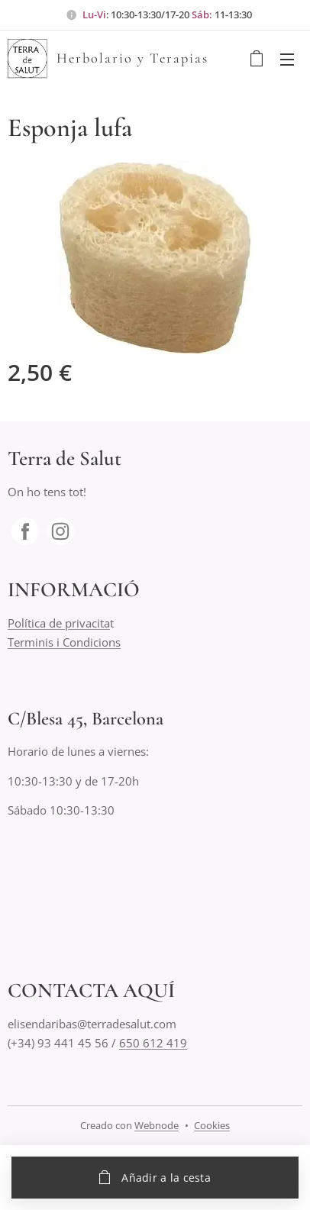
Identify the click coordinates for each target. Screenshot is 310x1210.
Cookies (212, 1125)
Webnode (156, 1125)
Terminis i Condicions (64, 642)
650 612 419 (153, 1042)
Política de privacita (59, 623)
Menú (287, 59)
